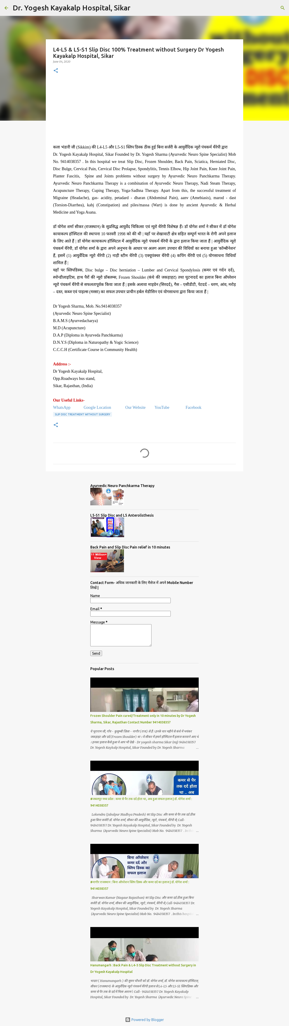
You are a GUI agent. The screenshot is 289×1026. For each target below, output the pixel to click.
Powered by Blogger (144, 1020)
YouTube (162, 407)
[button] (55, 71)
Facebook (193, 407)
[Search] (137, 7)
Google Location (97, 407)
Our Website (135, 407)
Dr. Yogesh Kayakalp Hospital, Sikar (72, 8)
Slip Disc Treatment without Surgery (82, 414)
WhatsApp (62, 407)
